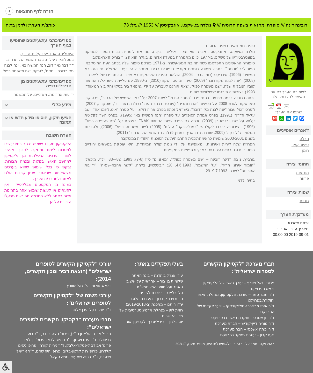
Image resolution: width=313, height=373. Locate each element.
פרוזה (304, 178)
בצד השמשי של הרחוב (25, 59)
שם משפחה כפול (16, 71)
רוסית (304, 201)
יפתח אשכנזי (298, 223)
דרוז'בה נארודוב (61, 65)
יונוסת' (50, 71)
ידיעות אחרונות (61, 94)
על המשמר (23, 94)
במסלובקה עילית (60, 59)
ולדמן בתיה (16, 25)
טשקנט (189, 25)
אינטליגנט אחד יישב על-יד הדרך (47, 54)
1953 (148, 25)
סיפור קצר (300, 145)
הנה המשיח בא (34, 65)
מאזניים (40, 94)
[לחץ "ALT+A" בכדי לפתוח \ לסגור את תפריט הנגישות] (6, 367)
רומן (305, 150)
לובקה (38, 71)
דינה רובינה (219, 159)
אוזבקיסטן (170, 25)
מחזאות (302, 173)
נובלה (304, 139)
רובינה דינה (296, 25)
